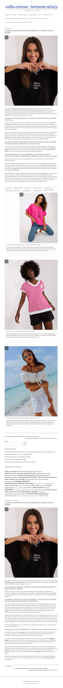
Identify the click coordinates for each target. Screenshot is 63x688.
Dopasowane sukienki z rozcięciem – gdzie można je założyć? (23, 436)
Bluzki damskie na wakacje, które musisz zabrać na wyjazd (23, 418)
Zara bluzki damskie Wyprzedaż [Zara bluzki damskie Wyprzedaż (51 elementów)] (37, 494)
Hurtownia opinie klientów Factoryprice (17, 18)
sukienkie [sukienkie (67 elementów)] (9, 489)
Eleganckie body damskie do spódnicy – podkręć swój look (40, 438)
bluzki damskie (16, 168)
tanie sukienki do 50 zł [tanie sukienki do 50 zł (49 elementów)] (12, 492)
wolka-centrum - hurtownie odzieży (31, 6)
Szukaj (6, 441)
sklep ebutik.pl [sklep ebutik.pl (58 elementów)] (38, 487)
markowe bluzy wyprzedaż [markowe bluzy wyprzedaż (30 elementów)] (39, 483)
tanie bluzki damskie (37, 190)
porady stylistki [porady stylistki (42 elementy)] (9, 487)
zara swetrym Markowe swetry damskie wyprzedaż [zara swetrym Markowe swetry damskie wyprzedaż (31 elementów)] (27, 495)
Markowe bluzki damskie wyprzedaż (12, 190)
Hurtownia (7, 649)
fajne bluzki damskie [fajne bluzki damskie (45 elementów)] (30, 473)
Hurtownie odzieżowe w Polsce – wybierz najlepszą (18, 454)
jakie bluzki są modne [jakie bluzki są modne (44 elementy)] (11, 477)
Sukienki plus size (47, 14)
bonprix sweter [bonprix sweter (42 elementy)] (37, 471)
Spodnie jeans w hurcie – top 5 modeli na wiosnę (17, 457)
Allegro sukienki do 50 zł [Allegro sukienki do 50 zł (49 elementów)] (13, 471)
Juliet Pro (28, 683)
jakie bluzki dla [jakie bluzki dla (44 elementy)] (44, 475)
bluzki (6, 137)
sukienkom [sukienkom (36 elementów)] (23, 489)
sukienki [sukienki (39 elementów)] (47, 487)
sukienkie (7, 610)
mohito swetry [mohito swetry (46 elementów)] (35, 485)
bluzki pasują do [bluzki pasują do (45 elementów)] (27, 471)
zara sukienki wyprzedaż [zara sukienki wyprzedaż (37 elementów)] (11, 495)
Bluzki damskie (33, 14)
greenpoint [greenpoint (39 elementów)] (40, 473)
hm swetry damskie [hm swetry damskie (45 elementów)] (11, 475)
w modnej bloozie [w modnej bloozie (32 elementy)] (42, 492)
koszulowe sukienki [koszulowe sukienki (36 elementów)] (43, 479)
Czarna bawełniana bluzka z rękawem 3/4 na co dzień (42, 670)
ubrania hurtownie (51, 657)
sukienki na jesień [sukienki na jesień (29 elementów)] (17, 489)
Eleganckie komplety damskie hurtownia (15, 459)
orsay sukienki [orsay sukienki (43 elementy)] (47, 485)
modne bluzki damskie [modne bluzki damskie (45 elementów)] (12, 485)
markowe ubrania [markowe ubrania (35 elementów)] (49, 483)
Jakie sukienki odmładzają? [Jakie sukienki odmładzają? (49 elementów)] (47, 477)
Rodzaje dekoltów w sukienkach (39, 18)
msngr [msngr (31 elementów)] (41, 485)
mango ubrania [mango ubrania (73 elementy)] (22, 481)
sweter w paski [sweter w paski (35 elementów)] (30, 489)
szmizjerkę (37, 651)
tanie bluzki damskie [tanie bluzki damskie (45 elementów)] (50, 490)
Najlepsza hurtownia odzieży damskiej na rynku (19, 22)
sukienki (43, 163)
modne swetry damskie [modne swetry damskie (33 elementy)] (24, 485)
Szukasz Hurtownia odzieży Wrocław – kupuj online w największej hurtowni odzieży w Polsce (30, 452)
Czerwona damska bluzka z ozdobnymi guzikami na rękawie (31, 668)
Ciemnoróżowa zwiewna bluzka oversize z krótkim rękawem (23, 244)
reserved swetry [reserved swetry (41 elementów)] (27, 487)
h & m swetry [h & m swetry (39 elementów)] (47, 473)
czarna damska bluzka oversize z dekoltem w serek (22, 108)
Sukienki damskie (22, 14)
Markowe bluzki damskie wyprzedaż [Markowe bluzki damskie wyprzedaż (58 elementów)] (19, 483)
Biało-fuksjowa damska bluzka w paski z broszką (20, 331)
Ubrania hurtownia (10, 14)
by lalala (44, 173)
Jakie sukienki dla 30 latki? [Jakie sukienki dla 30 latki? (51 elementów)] (27, 477)
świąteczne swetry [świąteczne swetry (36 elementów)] (43, 495)
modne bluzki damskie (26, 190)
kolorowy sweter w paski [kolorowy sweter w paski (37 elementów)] (32, 479)
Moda (39, 14)
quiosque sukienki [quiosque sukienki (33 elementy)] (18, 487)
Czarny (54, 593)
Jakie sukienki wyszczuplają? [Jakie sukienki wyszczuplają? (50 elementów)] (15, 479)
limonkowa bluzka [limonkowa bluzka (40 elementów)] (9, 481)
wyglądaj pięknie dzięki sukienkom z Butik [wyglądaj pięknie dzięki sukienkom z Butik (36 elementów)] (15, 494)
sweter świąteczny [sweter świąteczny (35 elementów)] (39, 489)
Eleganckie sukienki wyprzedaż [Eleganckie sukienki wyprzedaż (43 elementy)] (14, 473)
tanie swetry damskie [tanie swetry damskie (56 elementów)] (29, 491)
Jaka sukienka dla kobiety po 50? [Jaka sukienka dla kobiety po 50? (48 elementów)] (29, 475)
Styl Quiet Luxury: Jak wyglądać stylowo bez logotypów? (20, 462)
